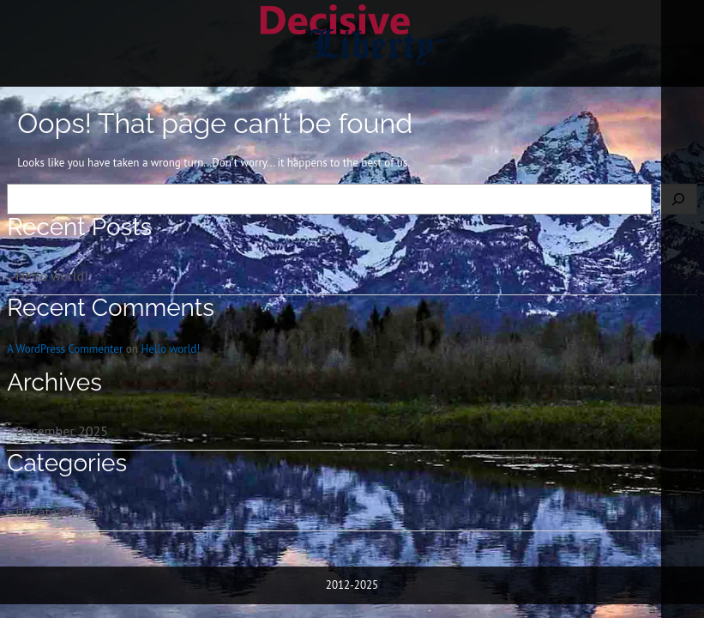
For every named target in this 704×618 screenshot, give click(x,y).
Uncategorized (57, 511)
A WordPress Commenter (65, 349)
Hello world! (51, 275)
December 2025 (61, 430)
